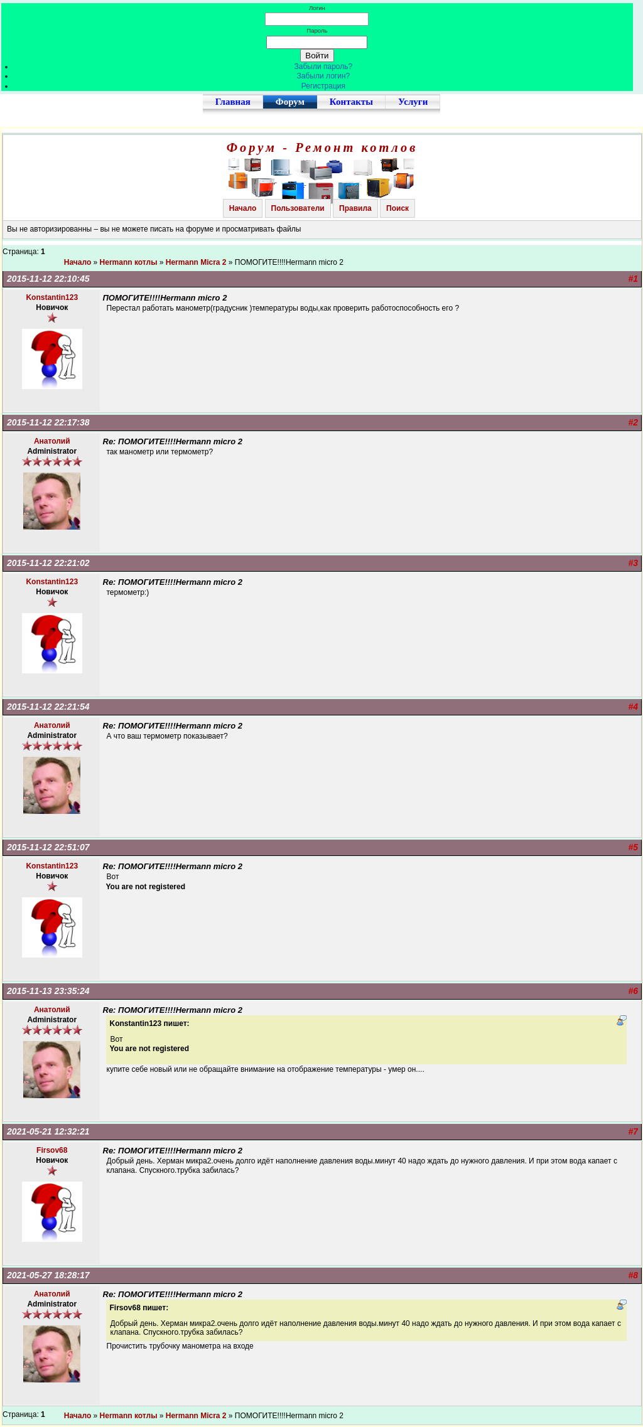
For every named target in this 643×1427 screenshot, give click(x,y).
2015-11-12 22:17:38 (48, 422)
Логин (317, 7)
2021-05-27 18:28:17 (48, 1275)
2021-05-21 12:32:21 (48, 1131)
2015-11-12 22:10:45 (48, 279)
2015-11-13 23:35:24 (48, 991)
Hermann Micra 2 (196, 262)
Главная (233, 102)
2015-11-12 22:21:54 (48, 707)
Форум (290, 102)
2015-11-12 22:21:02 (48, 563)
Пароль (316, 30)
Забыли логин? (323, 76)
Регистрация (323, 86)
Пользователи (298, 208)
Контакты (351, 102)
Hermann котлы (129, 262)
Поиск (397, 208)
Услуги (413, 102)
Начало (242, 208)
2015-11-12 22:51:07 (48, 847)
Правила (355, 208)
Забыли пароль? (323, 66)
